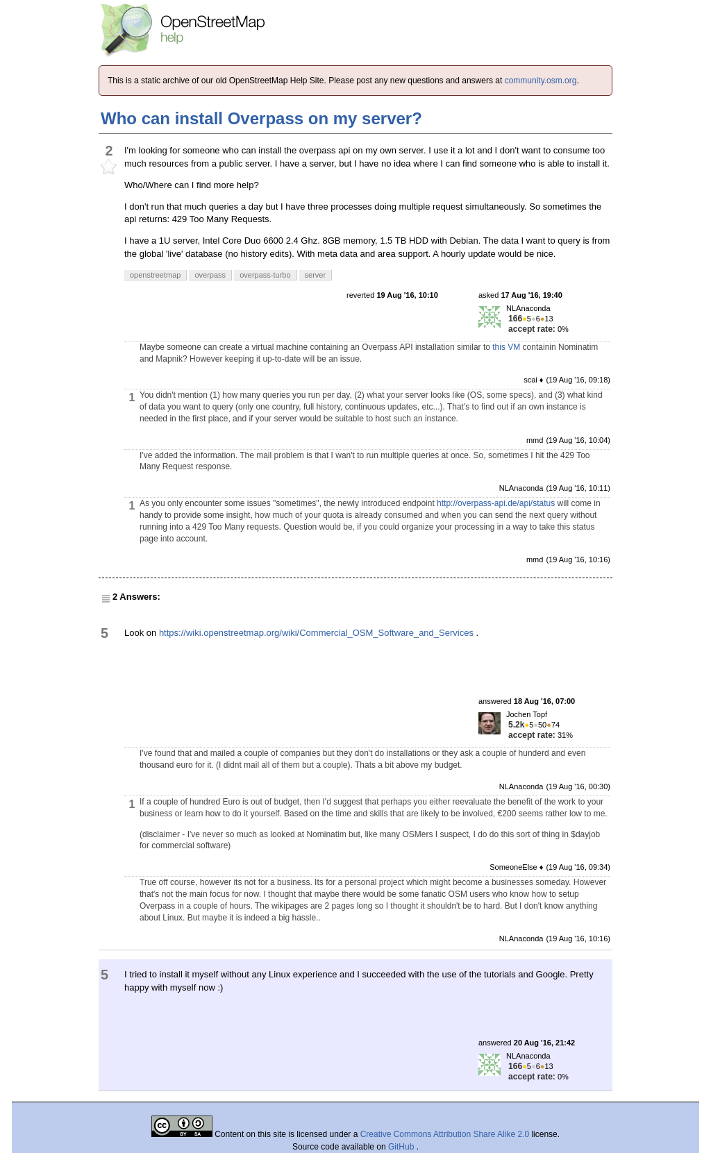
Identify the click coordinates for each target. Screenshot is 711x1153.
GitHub (402, 1147)
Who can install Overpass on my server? (261, 118)
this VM (506, 347)
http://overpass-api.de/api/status (496, 503)
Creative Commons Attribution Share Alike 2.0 (444, 1134)
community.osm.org (541, 80)
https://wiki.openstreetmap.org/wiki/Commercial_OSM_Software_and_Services (316, 633)
